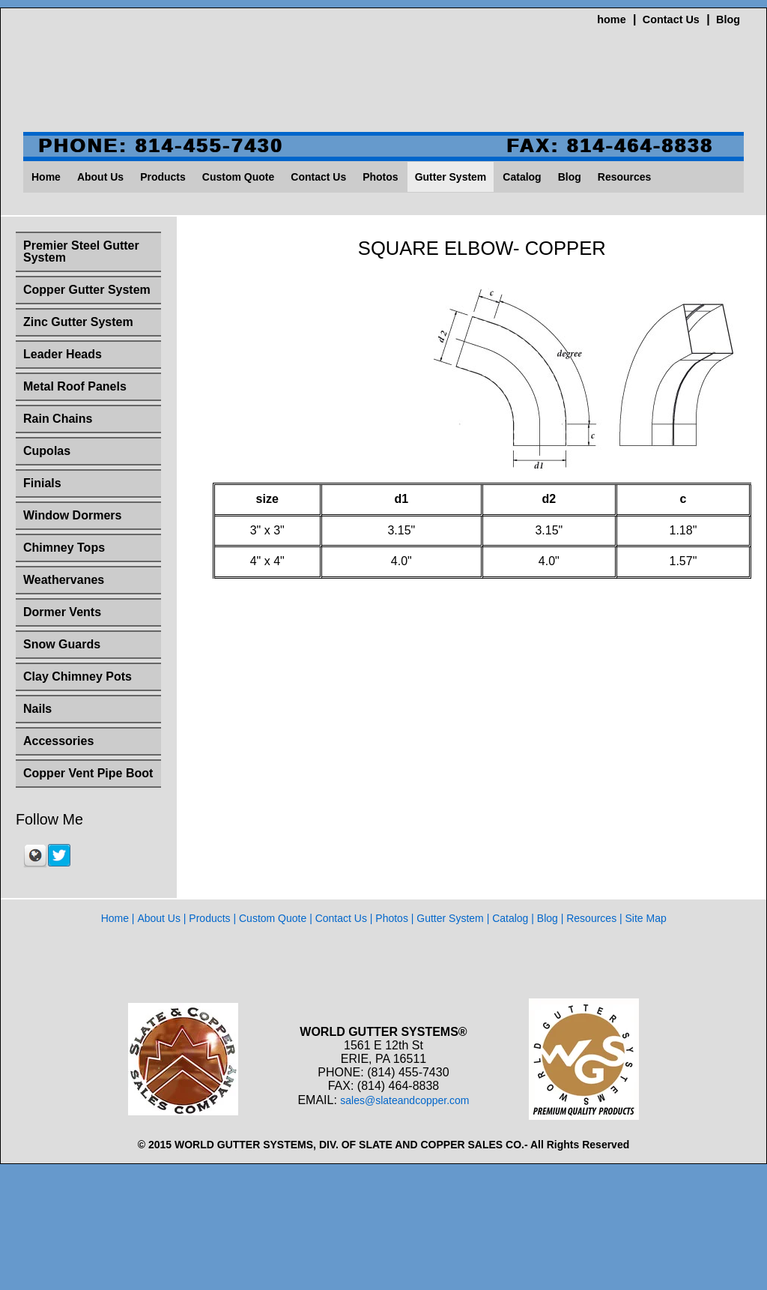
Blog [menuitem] (569, 177)
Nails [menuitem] (37, 708)
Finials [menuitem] (42, 483)
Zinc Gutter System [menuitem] (78, 322)
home (611, 19)
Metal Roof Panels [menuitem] (75, 386)
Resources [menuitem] (625, 177)
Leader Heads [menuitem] (62, 354)
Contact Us (671, 19)
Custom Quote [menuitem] (238, 177)
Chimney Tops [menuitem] (64, 547)
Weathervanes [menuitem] (63, 579)
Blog (728, 19)
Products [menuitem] (163, 177)
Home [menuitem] (46, 177)
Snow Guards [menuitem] (61, 644)
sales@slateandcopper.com (404, 1100)
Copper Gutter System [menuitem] (87, 289)
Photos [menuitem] (380, 177)
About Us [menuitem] (100, 177)
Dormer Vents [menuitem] (62, 612)
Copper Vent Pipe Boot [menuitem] (88, 773)
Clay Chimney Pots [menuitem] (77, 676)
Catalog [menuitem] (522, 177)
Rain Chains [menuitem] (57, 418)
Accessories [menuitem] (58, 741)
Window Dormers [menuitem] (72, 515)
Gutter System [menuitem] (451, 177)
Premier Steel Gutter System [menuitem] (81, 251)
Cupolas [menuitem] (46, 450)
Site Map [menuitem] (646, 918)
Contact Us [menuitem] (318, 177)
